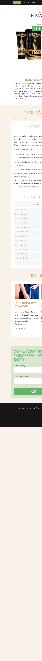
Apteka (21, 408)
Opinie (29, 408)
